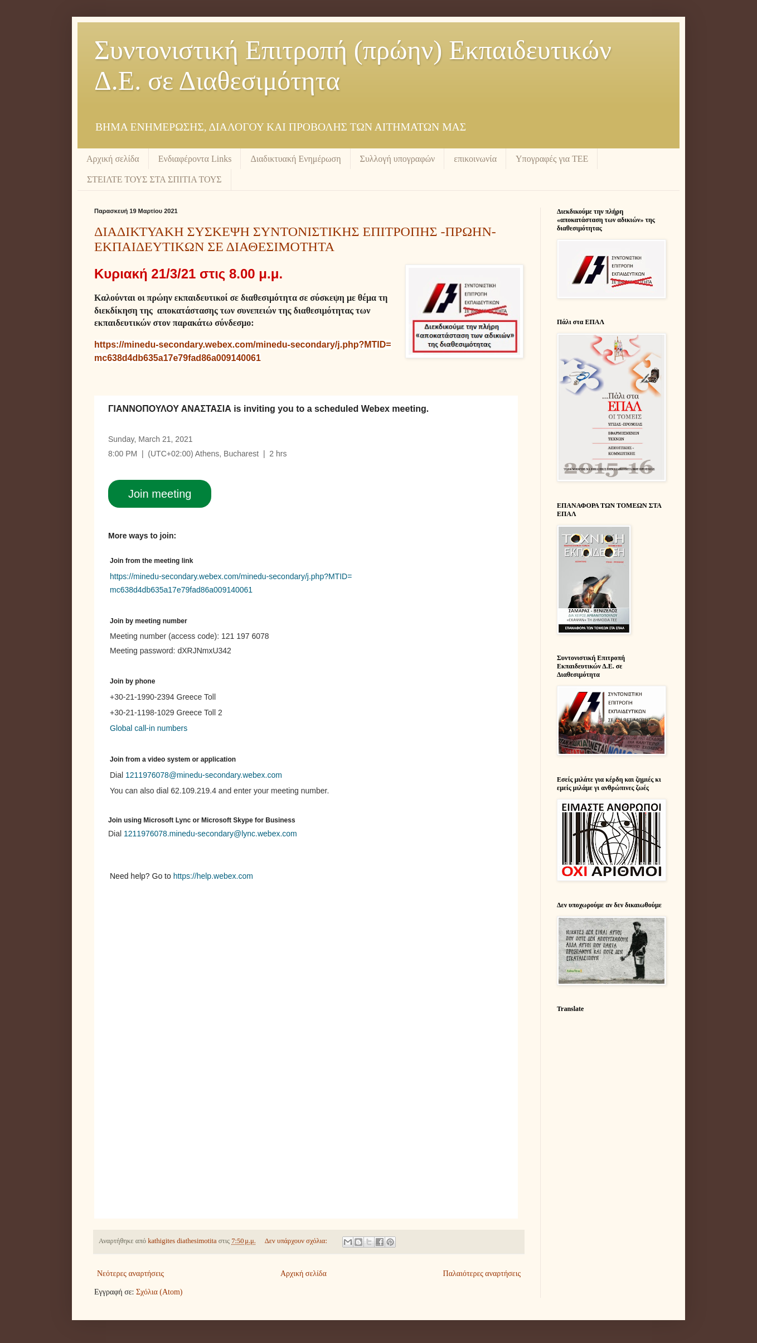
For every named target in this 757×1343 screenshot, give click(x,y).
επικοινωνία (475, 158)
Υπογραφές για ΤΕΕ (552, 158)
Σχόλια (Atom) (159, 1292)
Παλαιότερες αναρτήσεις (482, 1273)
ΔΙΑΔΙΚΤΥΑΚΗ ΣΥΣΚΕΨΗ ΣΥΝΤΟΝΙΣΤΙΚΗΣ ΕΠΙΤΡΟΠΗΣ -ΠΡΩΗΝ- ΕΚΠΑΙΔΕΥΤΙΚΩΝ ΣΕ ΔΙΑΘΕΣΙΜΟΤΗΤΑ (295, 239)
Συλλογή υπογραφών (397, 158)
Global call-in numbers (148, 728)
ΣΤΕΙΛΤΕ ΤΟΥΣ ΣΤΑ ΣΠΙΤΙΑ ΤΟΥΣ (154, 179)
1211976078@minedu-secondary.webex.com (203, 775)
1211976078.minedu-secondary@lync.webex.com (210, 833)
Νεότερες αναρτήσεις (130, 1273)
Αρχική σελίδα (112, 158)
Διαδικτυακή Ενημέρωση (295, 158)
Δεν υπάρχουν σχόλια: (297, 1241)
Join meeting (159, 494)
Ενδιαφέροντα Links (195, 158)
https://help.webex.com (213, 876)
